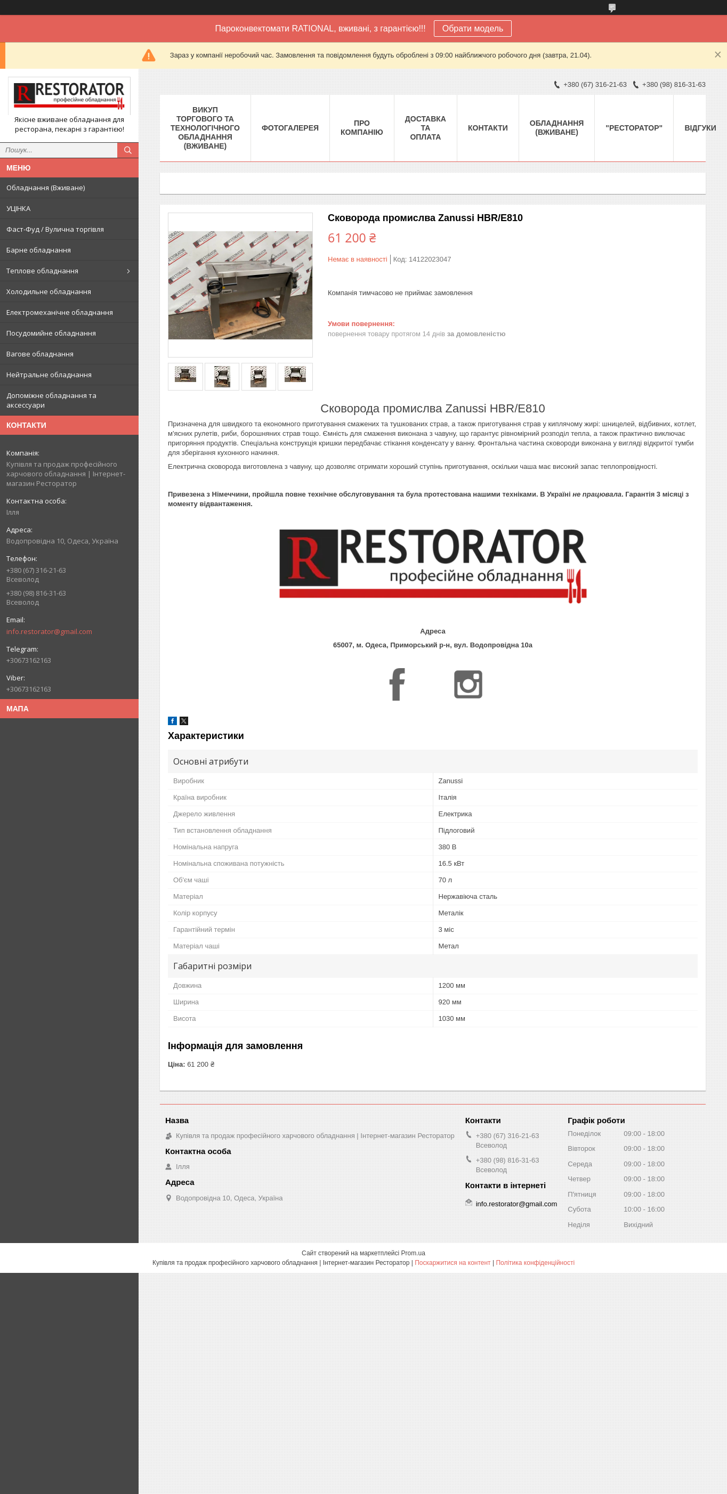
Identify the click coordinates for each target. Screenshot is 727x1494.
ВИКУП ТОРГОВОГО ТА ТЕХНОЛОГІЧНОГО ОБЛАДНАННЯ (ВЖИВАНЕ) (205, 127)
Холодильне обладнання (48, 291)
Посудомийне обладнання (51, 333)
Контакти (488, 128)
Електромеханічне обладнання (59, 312)
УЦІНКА (18, 208)
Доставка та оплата (425, 128)
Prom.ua (413, 1253)
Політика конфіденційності (535, 1262)
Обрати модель (473, 28)
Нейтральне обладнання (49, 374)
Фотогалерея (290, 128)
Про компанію (362, 127)
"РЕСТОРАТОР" (634, 128)
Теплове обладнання (42, 270)
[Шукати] (128, 150)
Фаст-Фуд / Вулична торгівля (55, 229)
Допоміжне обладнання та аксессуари (51, 400)
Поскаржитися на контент (452, 1262)
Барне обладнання (38, 250)
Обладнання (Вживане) (45, 187)
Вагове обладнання (40, 354)
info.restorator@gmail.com (49, 631)
